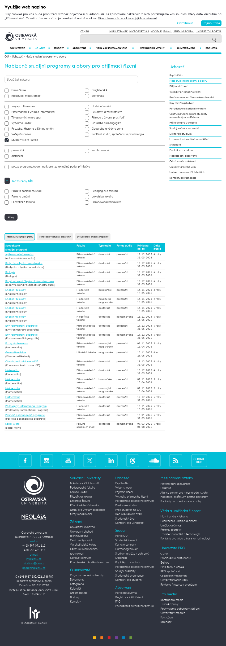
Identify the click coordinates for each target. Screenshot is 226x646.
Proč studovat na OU (128, 509)
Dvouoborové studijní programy (92, 237)
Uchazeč (42, 48)
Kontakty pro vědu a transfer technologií (185, 538)
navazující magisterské (26, 95)
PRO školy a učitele (172, 567)
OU (7, 56)
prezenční (17, 150)
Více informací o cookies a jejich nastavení (127, 18)
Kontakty (75, 601)
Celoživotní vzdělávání (182, 161)
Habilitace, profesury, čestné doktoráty (184, 496)
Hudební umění (101, 106)
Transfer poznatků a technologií (179, 534)
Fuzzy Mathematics (16, 343)
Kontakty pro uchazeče (182, 178)
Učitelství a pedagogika (106, 123)
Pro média (212, 48)
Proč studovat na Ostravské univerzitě (191, 97)
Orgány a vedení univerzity (87, 575)
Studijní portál (183, 31)
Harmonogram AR (126, 549)
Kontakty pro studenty (128, 579)
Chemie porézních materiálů (22, 361)
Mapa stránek (118, 31)
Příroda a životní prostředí (108, 117)
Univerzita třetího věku (183, 167)
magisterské (99, 90)
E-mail (167, 31)
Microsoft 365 (139, 31)
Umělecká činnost (171, 525)
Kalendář (75, 588)
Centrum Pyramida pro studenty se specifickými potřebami (188, 115)
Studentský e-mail (126, 540)
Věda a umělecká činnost (114, 48)
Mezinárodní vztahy (156, 48)
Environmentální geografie (21, 325)
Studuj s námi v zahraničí (184, 128)
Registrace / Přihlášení (129, 597)
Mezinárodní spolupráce (175, 483)
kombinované (100, 150)
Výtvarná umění (21, 123)
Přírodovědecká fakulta (106, 202)
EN (87, 31)
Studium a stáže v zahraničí (132, 553)
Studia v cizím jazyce (24, 139)
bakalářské (18, 90)
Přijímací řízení (178, 86)
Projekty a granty (170, 529)
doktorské (98, 95)
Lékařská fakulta (102, 196)
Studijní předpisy (125, 571)
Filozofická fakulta (23, 202)
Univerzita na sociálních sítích (186, 172)
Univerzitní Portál (208, 31)
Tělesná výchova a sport (26, 117)
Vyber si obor (123, 487)
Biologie (10, 272)
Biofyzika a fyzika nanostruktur (23, 263)
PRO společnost (170, 571)
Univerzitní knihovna (82, 527)
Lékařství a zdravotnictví (107, 112)
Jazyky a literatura (23, 106)
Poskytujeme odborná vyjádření (179, 608)
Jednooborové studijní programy (55, 237)
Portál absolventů (126, 592)
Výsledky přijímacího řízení (185, 92)
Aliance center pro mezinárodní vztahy (184, 492)
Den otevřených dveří (128, 514)
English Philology (15, 290)
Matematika (12, 370)
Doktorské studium (180, 134)
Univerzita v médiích (172, 613)
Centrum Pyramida (81, 540)
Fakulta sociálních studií (26, 191)
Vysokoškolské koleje (83, 544)
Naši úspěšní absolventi (183, 156)
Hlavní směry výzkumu (174, 516)
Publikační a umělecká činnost (178, 521)
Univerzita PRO (189, 48)
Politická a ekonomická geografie (25, 415)
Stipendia (175, 144)
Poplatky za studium (181, 150)
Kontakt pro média (171, 600)
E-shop (164, 562)
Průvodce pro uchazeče (183, 122)
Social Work (12, 424)
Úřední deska (78, 592)
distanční (17, 156)
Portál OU (121, 535)
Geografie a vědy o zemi (107, 128)
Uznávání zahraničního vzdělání (188, 139)
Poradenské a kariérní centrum (187, 108)
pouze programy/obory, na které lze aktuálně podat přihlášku (50, 166)
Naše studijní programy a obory (46, 56)
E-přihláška (176, 75)
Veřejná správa (21, 134)
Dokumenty (77, 579)
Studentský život (125, 518)
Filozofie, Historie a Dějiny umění (32, 128)
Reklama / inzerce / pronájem (178, 584)
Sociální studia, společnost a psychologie (118, 134)
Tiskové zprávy (169, 604)
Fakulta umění (20, 196)
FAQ (118, 601)
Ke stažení (166, 617)
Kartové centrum (80, 557)
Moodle (156, 31)
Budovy (74, 597)
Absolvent (82, 48)
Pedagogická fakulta (105, 191)
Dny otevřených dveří (181, 103)
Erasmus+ (166, 488)
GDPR (164, 553)
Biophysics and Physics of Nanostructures (29, 281)
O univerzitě (20, 48)
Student (61, 48)
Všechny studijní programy (20, 237)
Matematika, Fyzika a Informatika (32, 112)
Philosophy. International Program (25, 406)
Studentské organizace (129, 575)
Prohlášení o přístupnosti (175, 558)
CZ (82, 31)
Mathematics (12, 379)
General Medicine (15, 352)
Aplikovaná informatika (19, 254)
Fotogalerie (77, 584)
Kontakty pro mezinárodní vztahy (180, 501)
